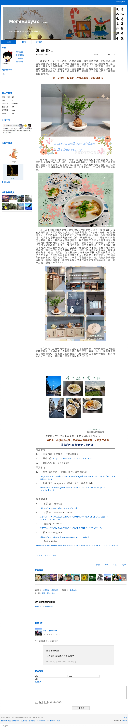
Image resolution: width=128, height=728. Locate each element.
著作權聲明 (41, 721)
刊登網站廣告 (6, 721)
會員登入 (38, 682)
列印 (124, 565)
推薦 (107, 565)
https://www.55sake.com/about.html (73, 458)
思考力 (39, 555)
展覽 (54, 555)
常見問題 (24, 721)
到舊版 (46, 22)
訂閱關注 (19, 58)
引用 (115, 565)
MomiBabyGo (24, 21)
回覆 (98, 565)
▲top (125, 717)
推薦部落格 (20, 55)
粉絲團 (5, 726)
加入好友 (19, 52)
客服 (58, 721)
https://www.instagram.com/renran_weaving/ (65, 537)
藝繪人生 (73, 590)
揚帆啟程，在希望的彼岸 (44, 606)
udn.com (124, 720)
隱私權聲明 (51, 721)
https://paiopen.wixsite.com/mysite (59, 508)
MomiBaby (50, 662)
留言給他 (19, 62)
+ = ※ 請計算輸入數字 (48, 702)
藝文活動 (54, 590)
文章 (9, 42)
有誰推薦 (39, 570)
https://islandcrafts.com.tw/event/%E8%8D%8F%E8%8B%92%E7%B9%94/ (77, 546)
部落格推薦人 (8, 192)
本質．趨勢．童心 (48, 593)
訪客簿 (39, 42)
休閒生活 (46, 590)
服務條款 (32, 721)
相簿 (24, 42)
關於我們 (15, 721)
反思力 (47, 555)
